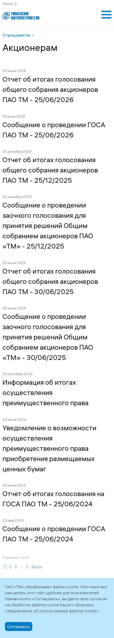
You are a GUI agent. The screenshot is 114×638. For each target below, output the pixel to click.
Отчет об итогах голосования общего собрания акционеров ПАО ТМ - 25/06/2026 (50, 89)
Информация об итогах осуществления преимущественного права (45, 392)
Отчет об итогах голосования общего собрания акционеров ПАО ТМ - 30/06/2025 (50, 281)
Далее (37, 566)
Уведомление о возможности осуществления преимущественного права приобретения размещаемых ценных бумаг (49, 448)
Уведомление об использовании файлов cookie (51, 610)
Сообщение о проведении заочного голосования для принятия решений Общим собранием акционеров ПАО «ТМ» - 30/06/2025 (47, 337)
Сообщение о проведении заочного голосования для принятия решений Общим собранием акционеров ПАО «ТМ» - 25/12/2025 (47, 225)
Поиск (7, 4)
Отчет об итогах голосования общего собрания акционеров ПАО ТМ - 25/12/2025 (50, 169)
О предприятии (16, 35)
